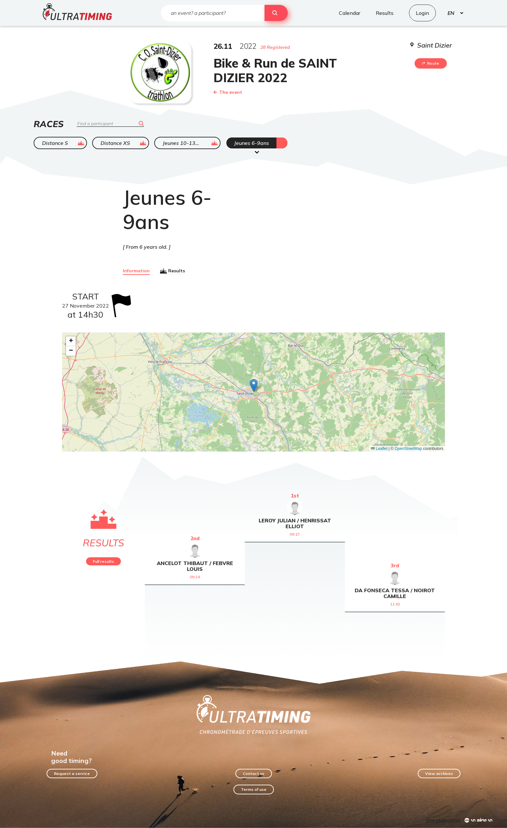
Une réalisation (443, 820)
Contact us (253, 773)
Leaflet (379, 448)
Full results (103, 561)
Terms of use (253, 789)
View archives (439, 773)
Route (430, 63)
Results (172, 271)
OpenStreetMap (408, 448)
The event (227, 92)
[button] (254, 385)
